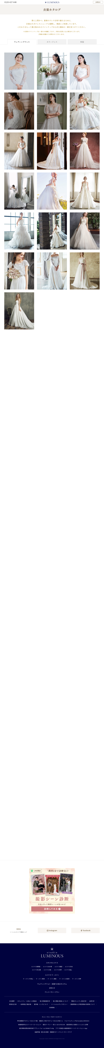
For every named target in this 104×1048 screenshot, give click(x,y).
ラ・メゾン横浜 (40, 979)
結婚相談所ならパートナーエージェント (29, 1025)
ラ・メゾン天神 (76, 979)
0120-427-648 (10, 2)
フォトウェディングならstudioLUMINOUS (76, 1021)
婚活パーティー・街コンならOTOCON (54, 1025)
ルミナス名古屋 (36, 970)
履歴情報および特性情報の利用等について (83, 1004)
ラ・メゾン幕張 (52, 979)
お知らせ (52, 988)
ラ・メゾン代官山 (28, 979)
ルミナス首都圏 (35, 967)
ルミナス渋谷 (69, 967)
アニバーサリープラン (52, 992)
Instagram (52, 930)
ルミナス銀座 (58, 967)
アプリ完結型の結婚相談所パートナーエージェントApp (71, 1028)
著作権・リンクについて (41, 1004)
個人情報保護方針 (45, 1001)
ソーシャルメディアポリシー (59, 1004)
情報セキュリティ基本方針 (79, 1001)
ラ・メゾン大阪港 (64, 979)
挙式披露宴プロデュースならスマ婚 (27, 1021)
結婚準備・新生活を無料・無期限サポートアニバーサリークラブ (53, 1032)
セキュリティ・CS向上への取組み (27, 1001)
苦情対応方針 (13, 1004)
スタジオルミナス (52, 963)
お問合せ (98, 2)
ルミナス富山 (68, 970)
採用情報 (51, 1007)
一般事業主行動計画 (25, 1004)
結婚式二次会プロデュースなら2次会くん (51, 1021)
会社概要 (11, 1001)
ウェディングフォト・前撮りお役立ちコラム (52, 984)
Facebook (85, 930)
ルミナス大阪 (47, 970)
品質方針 (91, 1001)
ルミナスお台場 (47, 967)
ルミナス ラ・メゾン (52, 975)
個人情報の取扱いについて (60, 1001)
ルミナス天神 (58, 970)
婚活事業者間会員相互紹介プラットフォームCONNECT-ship (36, 1028)
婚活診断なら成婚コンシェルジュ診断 (77, 1025)
